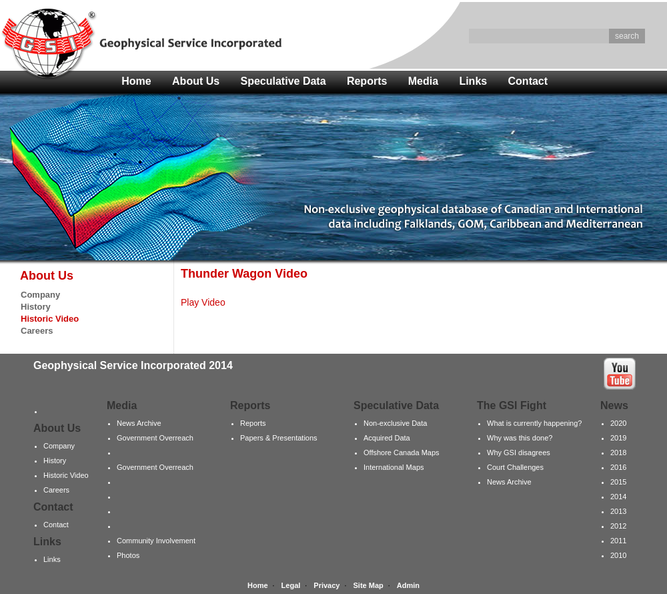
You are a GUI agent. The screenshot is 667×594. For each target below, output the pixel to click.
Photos (128, 555)
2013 (618, 511)
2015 (618, 482)
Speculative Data (283, 81)
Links (473, 81)
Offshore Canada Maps (402, 453)
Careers (37, 331)
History (36, 307)
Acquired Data (387, 438)
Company (40, 295)
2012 (618, 526)
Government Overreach (155, 438)
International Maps (394, 467)
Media (423, 81)
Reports (367, 81)
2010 (618, 555)
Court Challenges (515, 467)
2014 (618, 497)
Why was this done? (519, 438)
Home (136, 81)
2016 (618, 467)
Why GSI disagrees (518, 453)
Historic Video (66, 475)
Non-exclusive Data (395, 423)
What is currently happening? (534, 423)
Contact (528, 81)
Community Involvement (156, 541)
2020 (618, 423)
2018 (618, 453)
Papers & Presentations (278, 438)
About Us (195, 81)
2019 (618, 438)
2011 (618, 541)
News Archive (139, 423)
